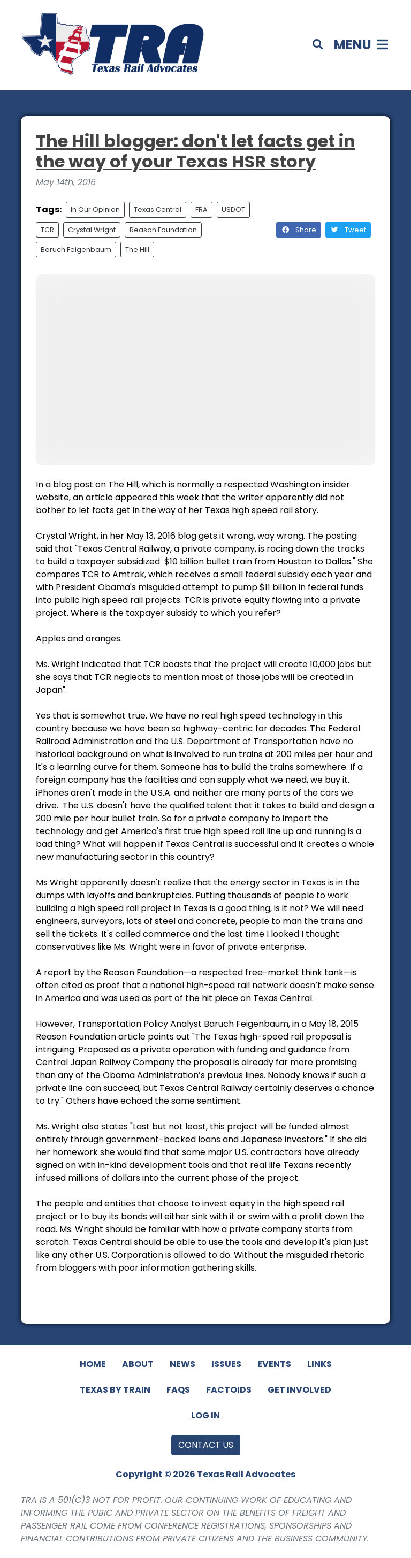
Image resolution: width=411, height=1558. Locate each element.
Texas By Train (115, 1390)
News (182, 1364)
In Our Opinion (95, 209)
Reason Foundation (163, 229)
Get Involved (299, 1390)
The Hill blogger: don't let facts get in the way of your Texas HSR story (195, 151)
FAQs (178, 1390)
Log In (205, 1415)
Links (319, 1364)
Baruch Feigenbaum (76, 249)
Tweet (348, 229)
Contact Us (205, 1445)
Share (298, 229)
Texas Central (157, 209)
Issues (226, 1364)
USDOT (233, 209)
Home (93, 1364)
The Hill (137, 249)
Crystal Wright (92, 229)
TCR (47, 229)
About (138, 1364)
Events (274, 1364)
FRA (201, 209)
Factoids (229, 1390)
